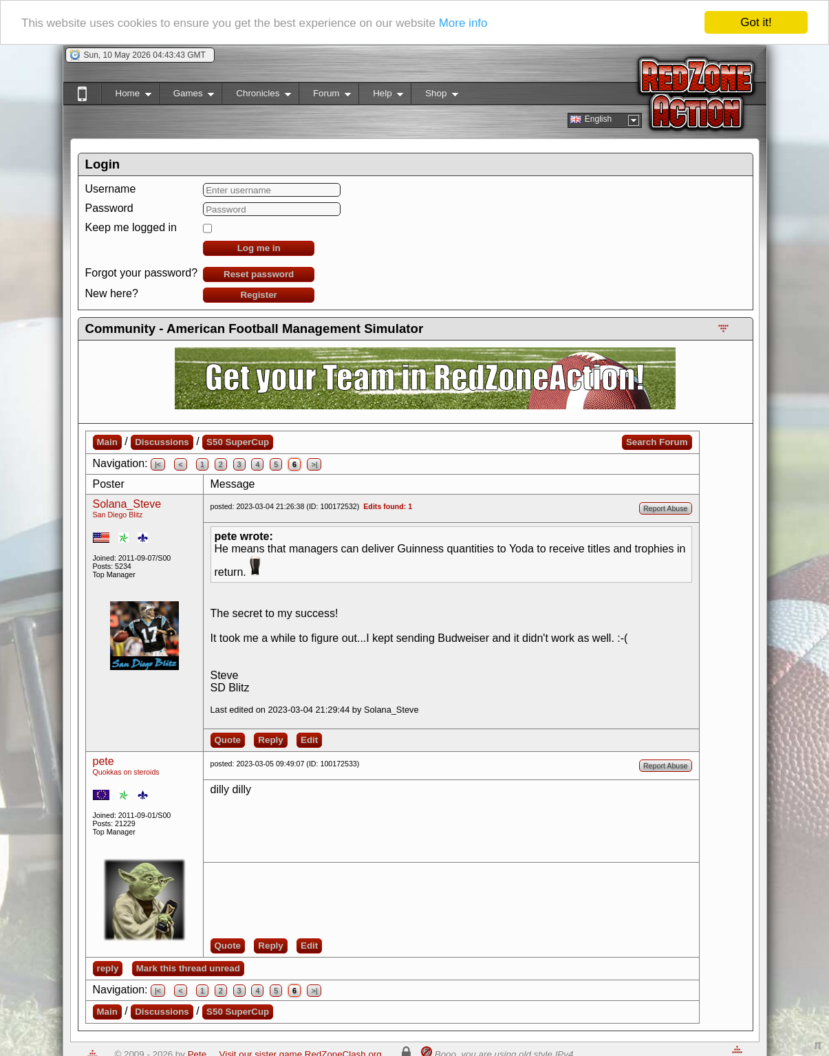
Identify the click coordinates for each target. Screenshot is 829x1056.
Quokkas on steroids (126, 772)
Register (258, 295)
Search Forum (657, 442)
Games (187, 96)
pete (103, 761)
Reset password (259, 274)
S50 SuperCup (237, 442)
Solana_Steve (127, 504)
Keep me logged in (131, 227)
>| (314, 464)
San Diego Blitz (118, 514)
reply (108, 968)
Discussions (162, 442)
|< (158, 464)
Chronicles (256, 96)
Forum (325, 96)
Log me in (259, 248)
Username (110, 189)
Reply (270, 740)
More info (463, 22)
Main (107, 442)
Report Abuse (665, 508)
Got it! (755, 22)
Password (109, 208)
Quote (228, 740)
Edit (309, 740)
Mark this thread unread (188, 968)
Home (126, 96)
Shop (434, 96)
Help (380, 96)
